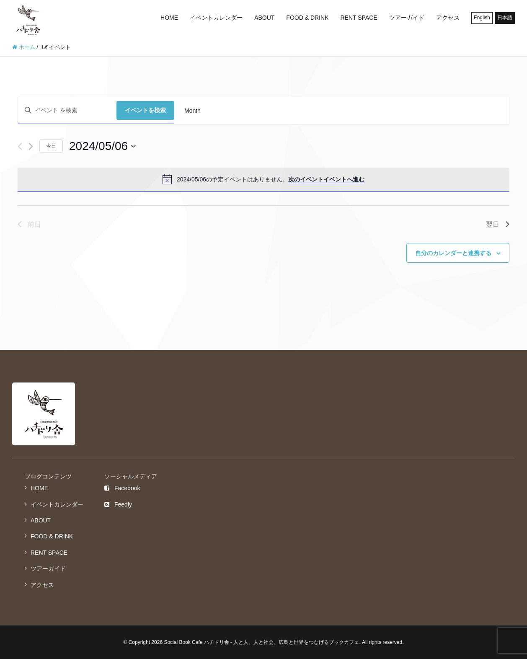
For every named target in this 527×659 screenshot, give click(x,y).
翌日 (497, 224)
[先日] (20, 146)
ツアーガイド (406, 17)
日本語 (504, 18)
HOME (169, 17)
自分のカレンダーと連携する (453, 253)
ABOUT (264, 17)
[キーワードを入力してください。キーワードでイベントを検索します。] (67, 110)
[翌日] (30, 146)
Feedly (118, 504)
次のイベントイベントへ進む (326, 179)
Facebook (122, 488)
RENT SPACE (358, 17)
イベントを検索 (145, 110)
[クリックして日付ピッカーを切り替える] (102, 146)
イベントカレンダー (216, 17)
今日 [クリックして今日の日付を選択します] (51, 146)
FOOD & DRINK (307, 17)
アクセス (448, 17)
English (482, 18)
